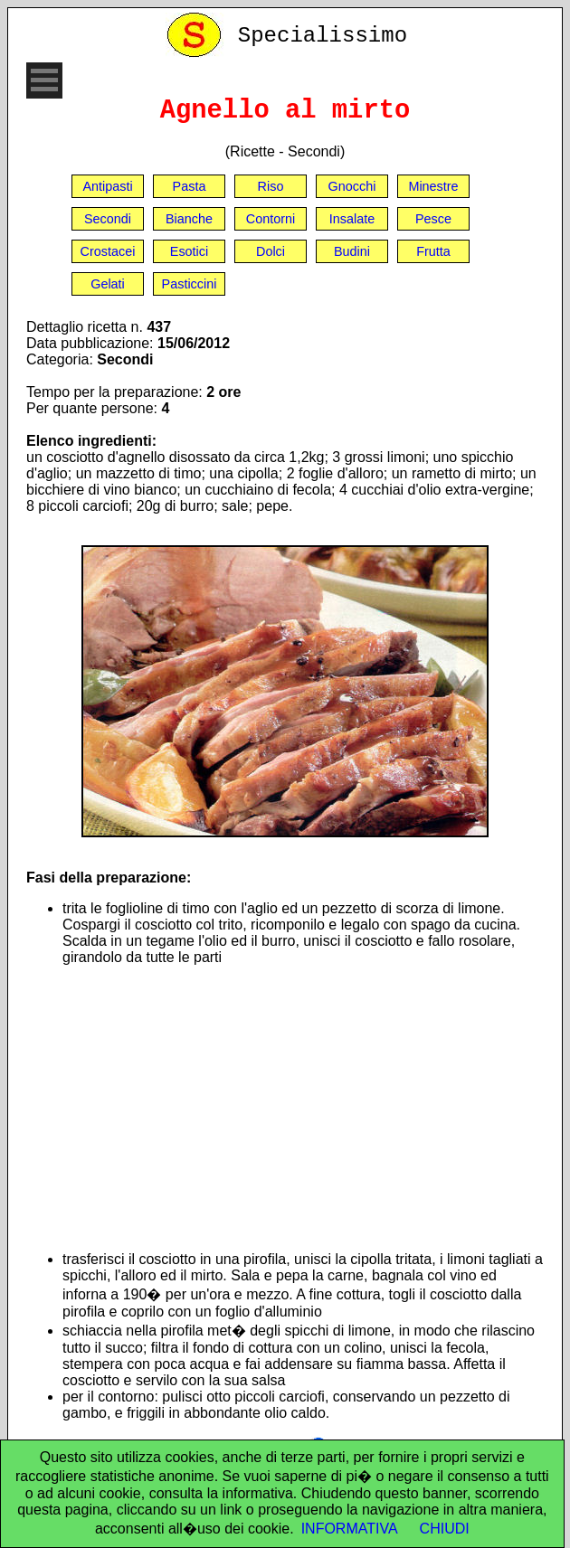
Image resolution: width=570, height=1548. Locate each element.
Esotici (189, 251)
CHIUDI (445, 1528)
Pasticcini (189, 284)
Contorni (270, 219)
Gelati (107, 284)
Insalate (352, 219)
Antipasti (107, 186)
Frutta (433, 251)
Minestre (433, 186)
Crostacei (108, 251)
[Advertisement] (303, 1108)
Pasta (189, 186)
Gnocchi (352, 186)
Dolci (270, 251)
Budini (352, 251)
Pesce (433, 219)
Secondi (107, 219)
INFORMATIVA (349, 1528)
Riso (271, 186)
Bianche (189, 219)
